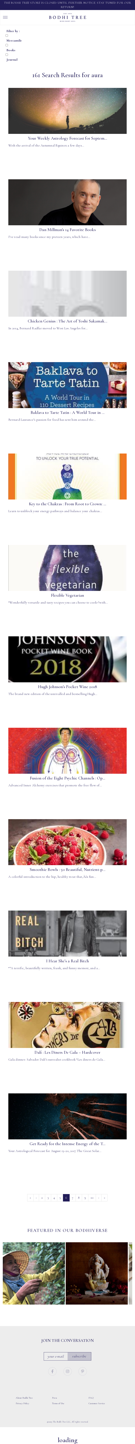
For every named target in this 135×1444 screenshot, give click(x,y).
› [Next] (98, 1198)
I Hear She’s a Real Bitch (67, 961)
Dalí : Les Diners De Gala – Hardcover (67, 1052)
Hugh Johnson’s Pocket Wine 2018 (67, 686)
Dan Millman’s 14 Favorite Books (67, 229)
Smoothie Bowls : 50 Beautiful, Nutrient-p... (67, 869)
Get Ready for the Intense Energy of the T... (68, 1143)
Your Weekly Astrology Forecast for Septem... (67, 138)
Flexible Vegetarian (67, 595)
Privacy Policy (22, 1403)
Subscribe (79, 1356)
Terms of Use (58, 1403)
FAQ (91, 1397)
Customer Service (97, 1403)
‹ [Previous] (36, 1198)
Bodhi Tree (67, 17)
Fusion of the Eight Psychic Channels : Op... (67, 778)
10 (92, 1198)
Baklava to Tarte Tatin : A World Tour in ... (67, 412)
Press (54, 1397)
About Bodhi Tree (24, 1397)
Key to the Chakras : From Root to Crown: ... (67, 504)
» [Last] (104, 1198)
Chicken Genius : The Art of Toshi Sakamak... (67, 321)
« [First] (30, 1198)
